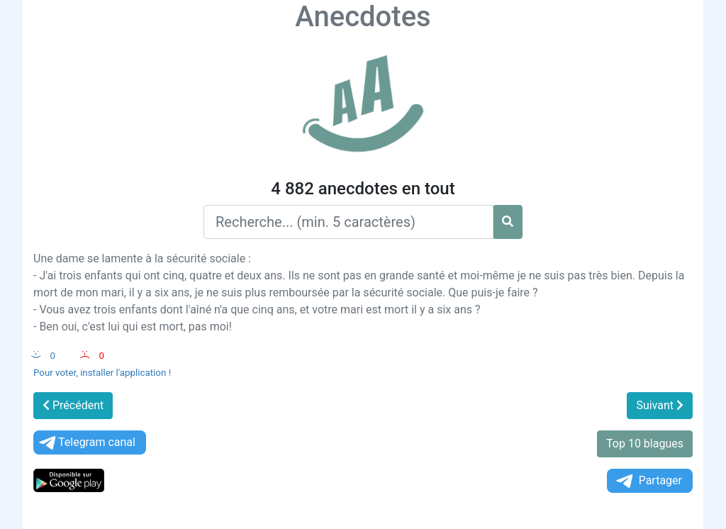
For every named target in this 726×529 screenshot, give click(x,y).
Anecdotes (362, 16)
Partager (648, 481)
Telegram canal (86, 442)
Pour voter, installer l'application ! (102, 372)
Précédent (73, 405)
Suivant (659, 405)
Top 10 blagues (644, 443)
